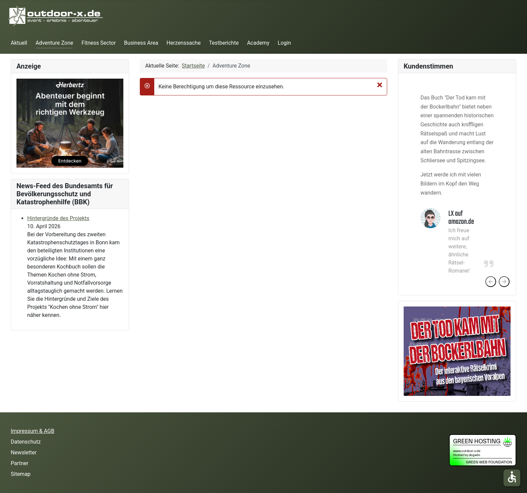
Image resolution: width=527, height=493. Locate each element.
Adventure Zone (54, 43)
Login (284, 43)
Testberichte (224, 43)
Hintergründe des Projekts (58, 218)
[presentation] (490, 281)
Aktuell (19, 43)
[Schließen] (379, 84)
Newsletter (24, 452)
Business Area (141, 43)
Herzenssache (184, 43)
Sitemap (21, 474)
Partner (20, 463)
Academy (258, 43)
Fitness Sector (99, 43)
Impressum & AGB (32, 431)
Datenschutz (26, 442)
